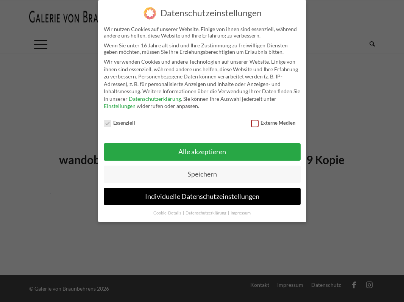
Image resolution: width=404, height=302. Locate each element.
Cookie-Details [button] (167, 213)
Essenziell (120, 123)
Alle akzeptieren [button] (202, 152)
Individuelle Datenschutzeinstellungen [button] (202, 196)
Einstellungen (120, 106)
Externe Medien (273, 123)
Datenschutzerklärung (155, 98)
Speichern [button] (202, 174)
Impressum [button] (241, 213)
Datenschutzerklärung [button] (206, 213)
